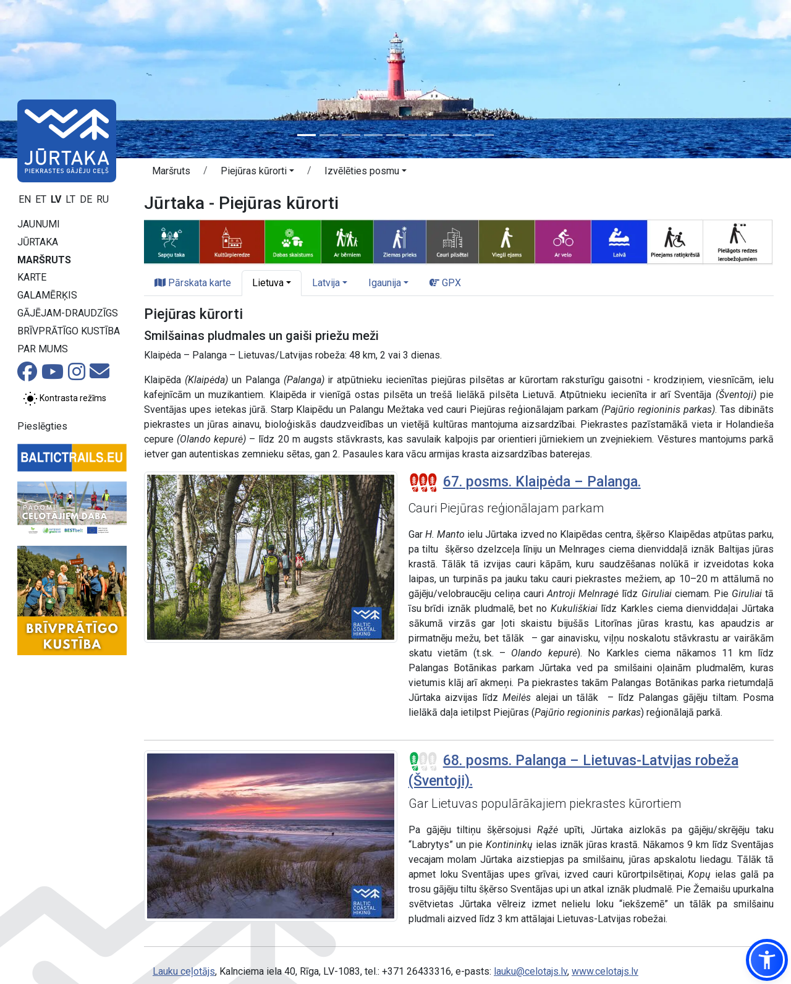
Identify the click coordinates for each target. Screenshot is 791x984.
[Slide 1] (306, 135)
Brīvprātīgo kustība (68, 331)
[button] (257, 173)
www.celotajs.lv (605, 971)
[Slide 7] (440, 135)
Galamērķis (47, 295)
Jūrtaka (37, 242)
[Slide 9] (484, 135)
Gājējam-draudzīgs (67, 313)
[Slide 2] (328, 135)
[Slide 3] (351, 135)
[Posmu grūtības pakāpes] (423, 483)
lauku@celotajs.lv (530, 971)
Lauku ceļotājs (184, 971)
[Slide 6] (417, 135)
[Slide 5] (395, 135)
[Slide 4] (373, 135)
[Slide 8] (462, 135)
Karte (31, 277)
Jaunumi (38, 224)
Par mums (42, 349)
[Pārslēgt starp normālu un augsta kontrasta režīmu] (64, 398)
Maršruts (44, 260)
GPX (445, 283)
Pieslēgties (42, 426)
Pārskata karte (192, 283)
